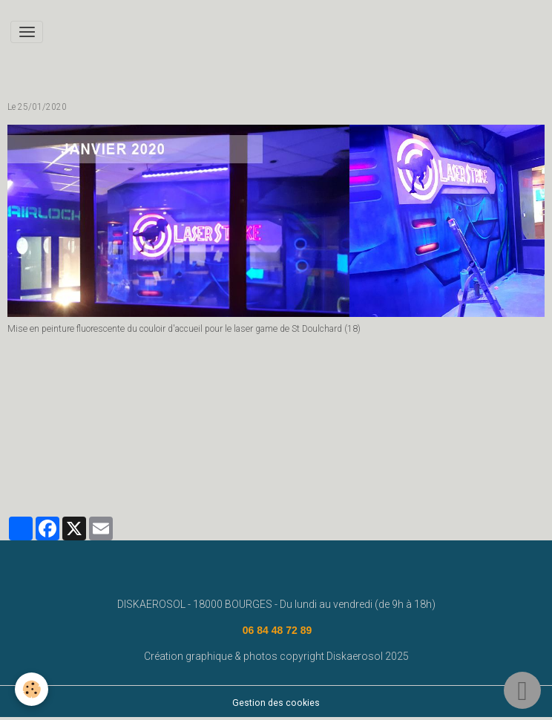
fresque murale (218, 453)
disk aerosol (146, 453)
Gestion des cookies (276, 703)
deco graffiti (39, 473)
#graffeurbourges (201, 473)
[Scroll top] (522, 690)
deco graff (399, 453)
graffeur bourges (114, 473)
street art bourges (473, 453)
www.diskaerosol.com (59, 453)
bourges (345, 453)
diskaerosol (289, 453)
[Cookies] (31, 689)
